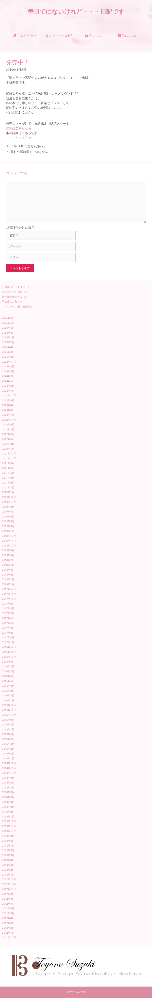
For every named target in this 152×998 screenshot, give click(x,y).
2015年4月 (8, 744)
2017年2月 (8, 637)
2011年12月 (9, 937)
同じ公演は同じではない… (29, 152)
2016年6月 (8, 676)
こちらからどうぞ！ (20, 137)
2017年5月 (8, 623)
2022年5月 (8, 439)
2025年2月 (8, 356)
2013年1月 (8, 874)
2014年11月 (9, 768)
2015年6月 (8, 734)
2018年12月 (9, 536)
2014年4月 (8, 802)
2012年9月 (8, 894)
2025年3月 (8, 352)
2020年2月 (8, 492)
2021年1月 (8, 487)
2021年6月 (8, 468)
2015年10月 (9, 715)
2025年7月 (8, 342)
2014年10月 (9, 773)
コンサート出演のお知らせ (17, 306)
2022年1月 (8, 449)
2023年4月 (8, 405)
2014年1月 (8, 816)
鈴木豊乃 (80, 992)
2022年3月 (8, 444)
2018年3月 (8, 574)
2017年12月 (9, 589)
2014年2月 (8, 811)
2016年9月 (8, 661)
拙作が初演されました (15, 296)
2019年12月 (9, 497)
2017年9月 (8, 603)
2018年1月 (8, 584)
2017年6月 (8, 618)
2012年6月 (8, 908)
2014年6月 (8, 792)
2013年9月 (8, 836)
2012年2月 (8, 927)
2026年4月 (8, 332)
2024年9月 (8, 366)
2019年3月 (8, 526)
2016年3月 (8, 690)
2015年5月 (8, 739)
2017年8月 (8, 608)
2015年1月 (8, 758)
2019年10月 (9, 502)
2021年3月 (8, 478)
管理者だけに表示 (20, 227)
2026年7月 (8, 318)
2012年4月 (8, 918)
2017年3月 (8, 632)
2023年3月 (8, 410)
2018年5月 (8, 565)
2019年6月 (8, 516)
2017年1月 (8, 642)
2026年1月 (8, 337)
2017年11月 (9, 594)
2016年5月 (8, 681)
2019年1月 (8, 531)
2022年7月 (8, 429)
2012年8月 (8, 898)
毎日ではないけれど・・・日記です (76, 11)
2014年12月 (9, 763)
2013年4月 (8, 860)
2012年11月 (9, 884)
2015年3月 (8, 749)
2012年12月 (9, 879)
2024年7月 (8, 376)
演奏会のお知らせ (12, 301)
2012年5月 (8, 913)
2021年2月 (8, 482)
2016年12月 (9, 647)
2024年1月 (8, 390)
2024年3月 (8, 386)
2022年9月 (8, 424)
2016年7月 (8, 671)
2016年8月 (8, 666)
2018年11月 (9, 540)
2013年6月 (8, 850)
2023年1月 (8, 415)
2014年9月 (8, 778)
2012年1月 (8, 932)
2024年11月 (9, 361)
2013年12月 (9, 821)
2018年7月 (8, 560)
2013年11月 (9, 826)
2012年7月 (8, 903)
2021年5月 (8, 473)
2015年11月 (9, 710)
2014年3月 (8, 807)
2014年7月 (8, 787)
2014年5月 (8, 797)
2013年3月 (8, 865)
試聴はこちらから (18, 128)
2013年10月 (9, 831)
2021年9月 (8, 463)
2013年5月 (8, 855)
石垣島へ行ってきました (16, 287)
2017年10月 (9, 598)
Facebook (127, 35)
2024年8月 (8, 371)
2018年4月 (8, 569)
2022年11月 (9, 419)
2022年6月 (8, 434)
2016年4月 (8, 686)
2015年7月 (8, 729)
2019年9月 (8, 507)
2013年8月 (8, 840)
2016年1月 (8, 700)
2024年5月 (8, 381)
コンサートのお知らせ (15, 291)
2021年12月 (9, 453)
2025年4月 (8, 347)
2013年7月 (8, 845)
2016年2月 (8, 695)
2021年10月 (9, 458)
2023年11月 (9, 395)
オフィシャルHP (59, 35)
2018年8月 (8, 555)
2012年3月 (8, 923)
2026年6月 (8, 323)
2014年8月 (8, 782)
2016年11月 (9, 652)
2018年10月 (9, 545)
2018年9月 (8, 550)
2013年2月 (8, 869)
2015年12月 (9, 705)
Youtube (93, 35)
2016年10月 (9, 656)
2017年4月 (8, 627)
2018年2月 (8, 579)
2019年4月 (8, 521)
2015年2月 (8, 753)
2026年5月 (8, 327)
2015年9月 (8, 719)
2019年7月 (8, 511)
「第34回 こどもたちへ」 (28, 146)
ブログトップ (24, 35)
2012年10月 (9, 889)
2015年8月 (8, 724)
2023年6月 (8, 400)
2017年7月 (8, 613)
